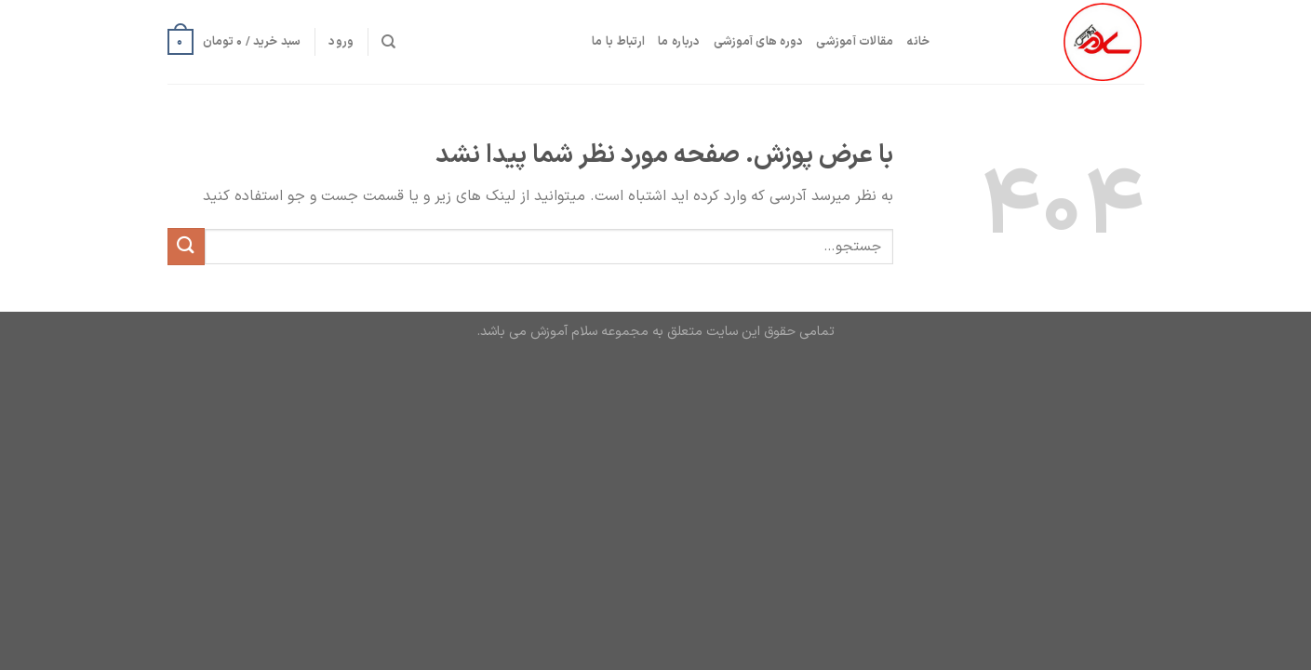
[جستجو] (388, 42)
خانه (918, 41)
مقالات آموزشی (854, 41)
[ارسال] (186, 246)
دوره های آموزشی (759, 41)
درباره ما (679, 41)
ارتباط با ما (618, 41)
